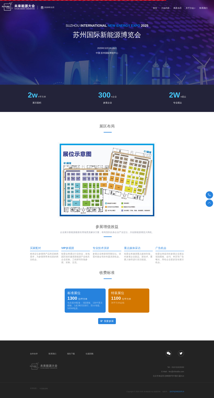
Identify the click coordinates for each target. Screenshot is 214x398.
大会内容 (165, 9)
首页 (155, 9)
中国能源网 (44, 389)
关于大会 (190, 8)
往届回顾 (89, 354)
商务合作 (177, 9)
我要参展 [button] (107, 321)
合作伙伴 (34, 354)
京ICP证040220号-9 (177, 392)
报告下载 (71, 354)
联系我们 (203, 9)
